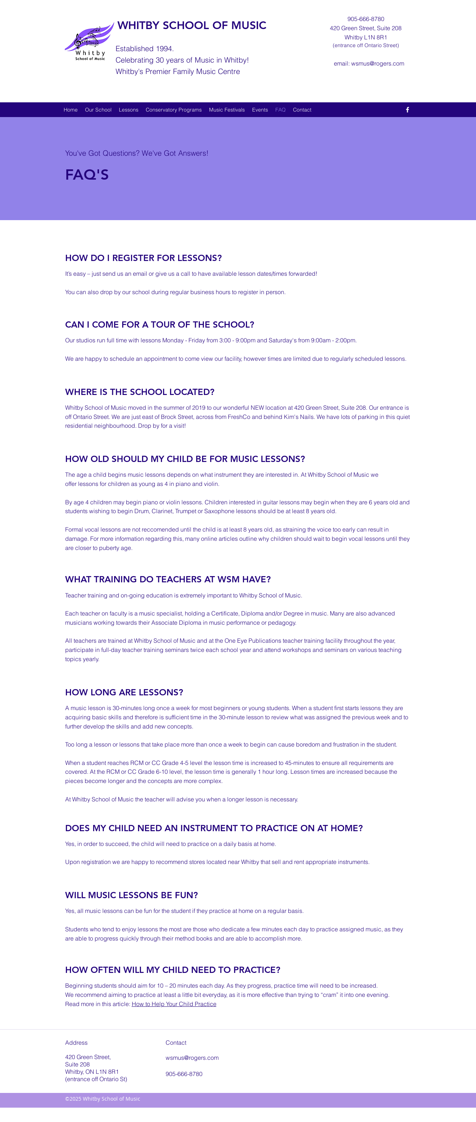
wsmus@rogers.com (377, 63)
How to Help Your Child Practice (174, 1004)
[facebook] (407, 109)
